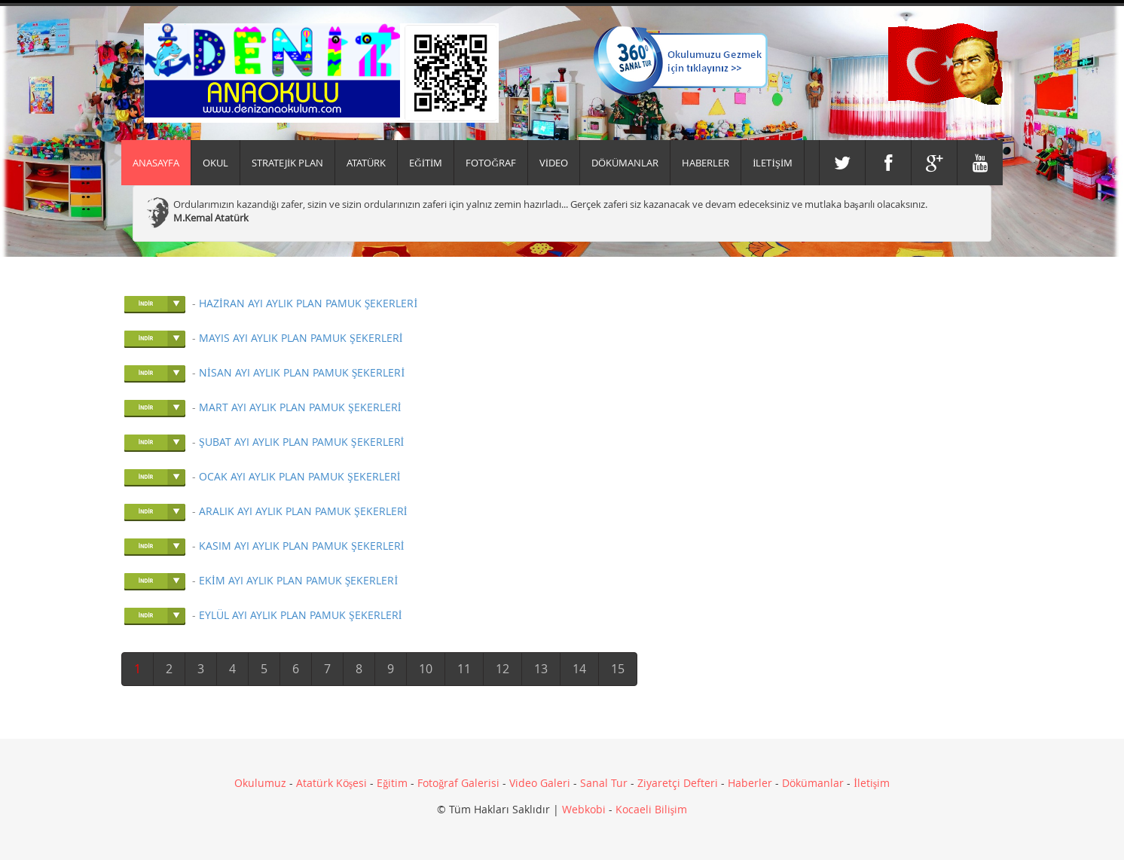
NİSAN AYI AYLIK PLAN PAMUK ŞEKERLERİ (302, 372)
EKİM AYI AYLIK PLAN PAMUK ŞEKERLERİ (298, 580)
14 (579, 668)
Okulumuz (260, 783)
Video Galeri (539, 783)
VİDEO (553, 162)
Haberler (750, 783)
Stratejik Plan (287, 162)
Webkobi (584, 809)
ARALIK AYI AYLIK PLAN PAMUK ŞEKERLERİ (303, 511)
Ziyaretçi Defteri (677, 783)
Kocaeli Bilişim (651, 809)
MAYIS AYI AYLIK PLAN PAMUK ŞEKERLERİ (300, 338)
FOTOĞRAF (490, 162)
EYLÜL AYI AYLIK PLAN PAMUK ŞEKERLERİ (300, 615)
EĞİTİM (425, 162)
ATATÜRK (366, 162)
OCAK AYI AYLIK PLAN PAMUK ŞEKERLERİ (299, 476)
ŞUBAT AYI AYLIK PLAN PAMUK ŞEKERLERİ (301, 442)
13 (541, 668)
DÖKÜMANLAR (624, 162)
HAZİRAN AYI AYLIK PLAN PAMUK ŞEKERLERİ (308, 303)
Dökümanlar (813, 783)
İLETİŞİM (773, 162)
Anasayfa (156, 162)
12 (502, 668)
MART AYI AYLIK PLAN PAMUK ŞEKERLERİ (300, 407)
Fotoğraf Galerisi (458, 783)
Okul (215, 162)
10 (425, 668)
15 (618, 668)
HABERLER (705, 162)
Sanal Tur (604, 783)
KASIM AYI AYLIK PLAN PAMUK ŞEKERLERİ (301, 545)
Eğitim (392, 783)
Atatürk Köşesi (331, 783)
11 (464, 668)
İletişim (872, 783)
